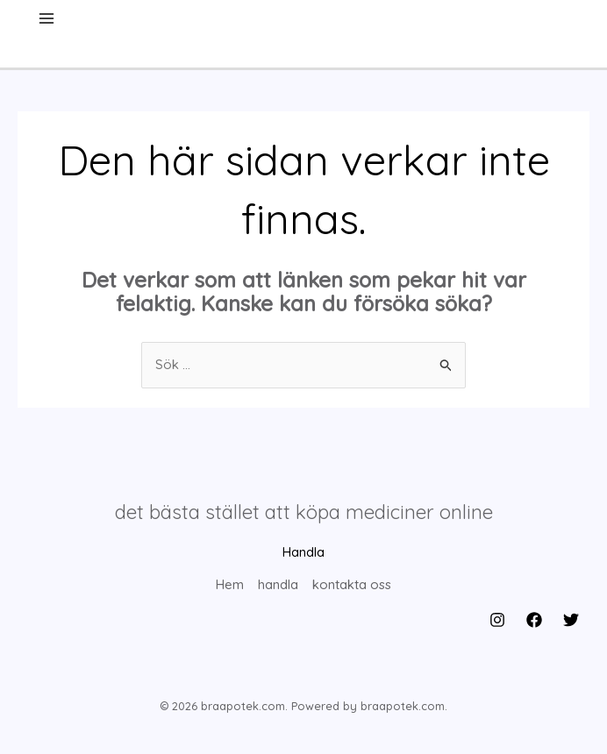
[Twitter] (571, 619)
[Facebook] (534, 619)
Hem (230, 585)
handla (278, 585)
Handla (303, 552)
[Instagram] (497, 619)
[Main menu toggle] (47, 19)
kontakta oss (351, 585)
